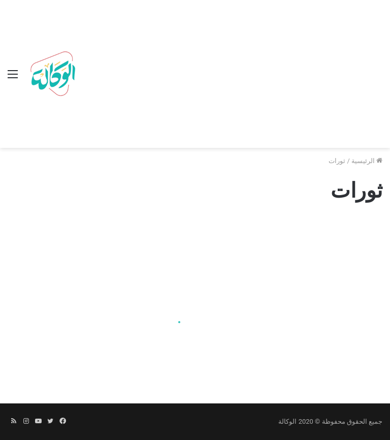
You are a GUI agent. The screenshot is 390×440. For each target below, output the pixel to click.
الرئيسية (366, 161)
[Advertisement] (231, 76)
